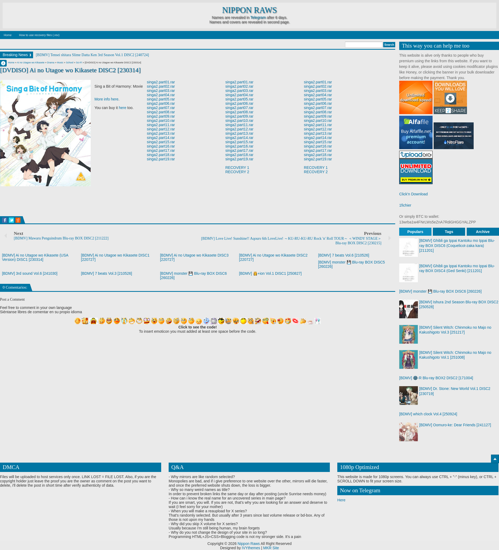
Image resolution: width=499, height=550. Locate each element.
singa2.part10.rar (161, 120)
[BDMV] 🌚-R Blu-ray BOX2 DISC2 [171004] (436, 378)
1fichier (405, 205)
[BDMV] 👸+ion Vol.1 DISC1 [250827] (270, 273)
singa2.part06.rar (161, 103)
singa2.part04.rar (161, 95)
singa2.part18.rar (161, 155)
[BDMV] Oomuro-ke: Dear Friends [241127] (455, 425)
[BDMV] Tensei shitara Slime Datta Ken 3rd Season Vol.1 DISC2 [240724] (92, 55)
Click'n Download (413, 194)
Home (7, 35)
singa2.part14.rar (161, 137)
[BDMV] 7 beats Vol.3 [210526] (106, 273)
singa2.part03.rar (161, 90)
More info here (106, 99)
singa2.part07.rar (161, 108)
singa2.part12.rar (161, 129)
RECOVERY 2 (237, 172)
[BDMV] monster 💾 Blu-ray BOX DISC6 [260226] (440, 291)
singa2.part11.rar (161, 125)
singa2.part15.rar (161, 142)
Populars (415, 232)
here (122, 108)
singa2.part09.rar (161, 116)
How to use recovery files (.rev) (39, 35)
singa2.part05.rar (161, 99)
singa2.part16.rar (161, 146)
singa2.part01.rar (161, 82)
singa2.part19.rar (161, 159)
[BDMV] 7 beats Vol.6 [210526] (343, 255)
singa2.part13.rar (161, 133)
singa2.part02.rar (161, 86)
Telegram (258, 17)
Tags (449, 232)
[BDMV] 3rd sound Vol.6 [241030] (29, 273)
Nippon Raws (249, 10)
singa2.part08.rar (161, 112)
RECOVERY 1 (237, 167)
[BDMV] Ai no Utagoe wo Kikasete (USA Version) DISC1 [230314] (35, 257)
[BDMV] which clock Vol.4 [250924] (428, 414)
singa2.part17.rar (161, 150)
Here (341, 500)
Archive (483, 232)
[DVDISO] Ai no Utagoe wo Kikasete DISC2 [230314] (70, 70)
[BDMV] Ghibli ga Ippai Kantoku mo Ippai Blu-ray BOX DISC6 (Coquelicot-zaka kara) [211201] (457, 245)
